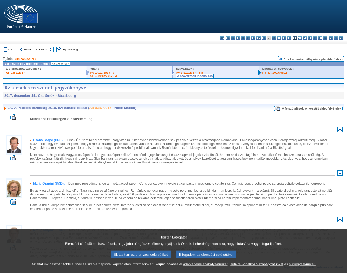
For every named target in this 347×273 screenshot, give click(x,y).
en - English (258, 38)
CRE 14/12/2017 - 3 (103, 76)
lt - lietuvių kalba (289, 38)
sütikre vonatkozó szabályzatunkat (256, 268)
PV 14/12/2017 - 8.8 (189, 72)
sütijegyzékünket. (302, 268)
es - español (228, 38)
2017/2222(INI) (25, 58)
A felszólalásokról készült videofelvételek (311, 108)
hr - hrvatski (274, 38)
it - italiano (279, 38)
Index (11, 49)
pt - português (315, 38)
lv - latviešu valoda (284, 38)
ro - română (320, 38)
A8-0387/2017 (15, 72)
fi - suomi (336, 38)
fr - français (264, 38)
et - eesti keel (248, 38)
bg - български (222, 38)
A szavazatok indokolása (195, 76)
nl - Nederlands (305, 38)
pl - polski (310, 38)
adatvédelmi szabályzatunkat (205, 268)
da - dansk (238, 38)
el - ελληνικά (253, 38)
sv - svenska (341, 38)
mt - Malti (300, 38)
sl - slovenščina (331, 38)
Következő (42, 49)
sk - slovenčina (325, 38)
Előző (27, 49)
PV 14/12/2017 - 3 (102, 72)
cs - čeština (233, 38)
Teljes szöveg (70, 49)
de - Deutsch (243, 38)
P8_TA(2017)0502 (274, 72)
